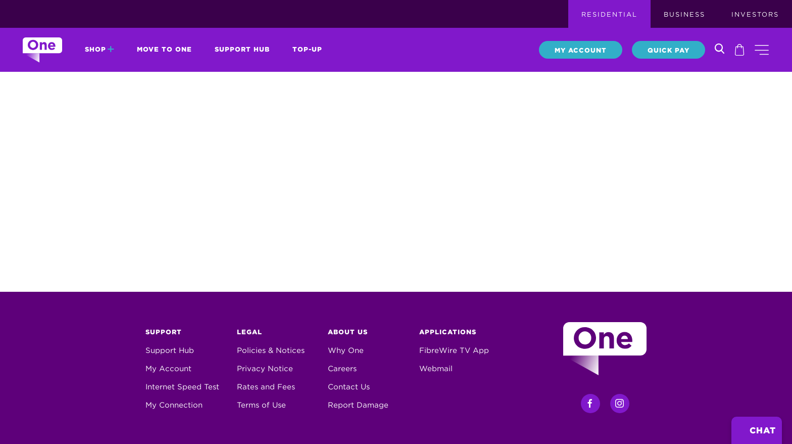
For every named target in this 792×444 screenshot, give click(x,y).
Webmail (436, 368)
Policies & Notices (271, 350)
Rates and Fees (266, 386)
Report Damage (358, 405)
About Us (348, 332)
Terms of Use (261, 405)
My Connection (174, 405)
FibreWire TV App (454, 350)
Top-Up (307, 49)
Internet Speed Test (182, 386)
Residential (609, 14)
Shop (99, 49)
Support (163, 332)
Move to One (164, 49)
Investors (755, 14)
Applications (447, 332)
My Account (581, 50)
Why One (346, 350)
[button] (762, 50)
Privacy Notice (265, 368)
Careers (342, 368)
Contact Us (349, 386)
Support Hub (242, 49)
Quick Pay (668, 50)
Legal (249, 332)
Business (684, 14)
